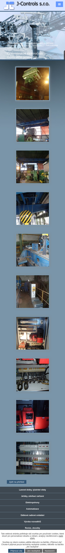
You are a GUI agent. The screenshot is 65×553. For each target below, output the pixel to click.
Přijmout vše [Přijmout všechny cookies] (16, 551)
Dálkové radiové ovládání (32, 515)
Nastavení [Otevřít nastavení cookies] (50, 551)
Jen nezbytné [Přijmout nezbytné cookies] (33, 551)
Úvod (9, 43)
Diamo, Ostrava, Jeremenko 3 (30, 45)
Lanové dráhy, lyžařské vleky (32, 490)
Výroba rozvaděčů (32, 522)
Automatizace (32, 509)
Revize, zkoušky (32, 528)
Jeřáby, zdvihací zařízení (32, 496)
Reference (18, 43)
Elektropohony (32, 502)
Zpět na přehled (16, 482)
